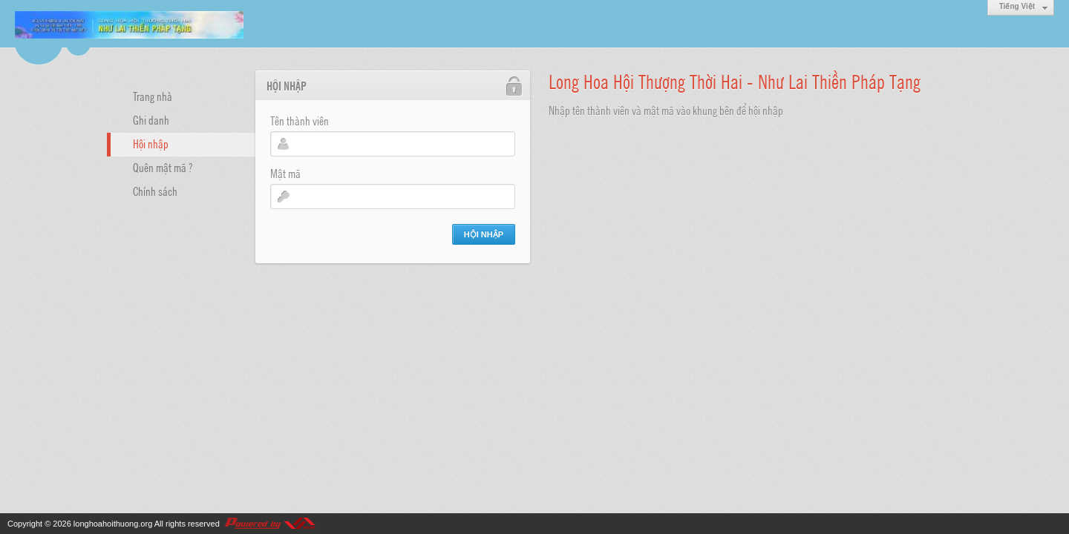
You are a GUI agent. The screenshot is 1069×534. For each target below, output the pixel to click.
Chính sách (155, 190)
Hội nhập (151, 143)
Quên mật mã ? (162, 167)
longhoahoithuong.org (112, 523)
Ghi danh (151, 119)
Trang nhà (152, 96)
